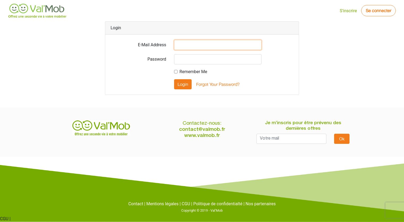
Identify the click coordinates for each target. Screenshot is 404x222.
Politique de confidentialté (217, 203)
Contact (135, 203)
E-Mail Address (152, 44)
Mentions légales (162, 203)
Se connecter (378, 10)
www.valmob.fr (202, 135)
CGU (186, 203)
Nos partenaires (261, 203)
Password (157, 59)
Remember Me (193, 71)
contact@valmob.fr (202, 129)
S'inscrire (348, 10)
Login (183, 84)
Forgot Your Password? (218, 84)
